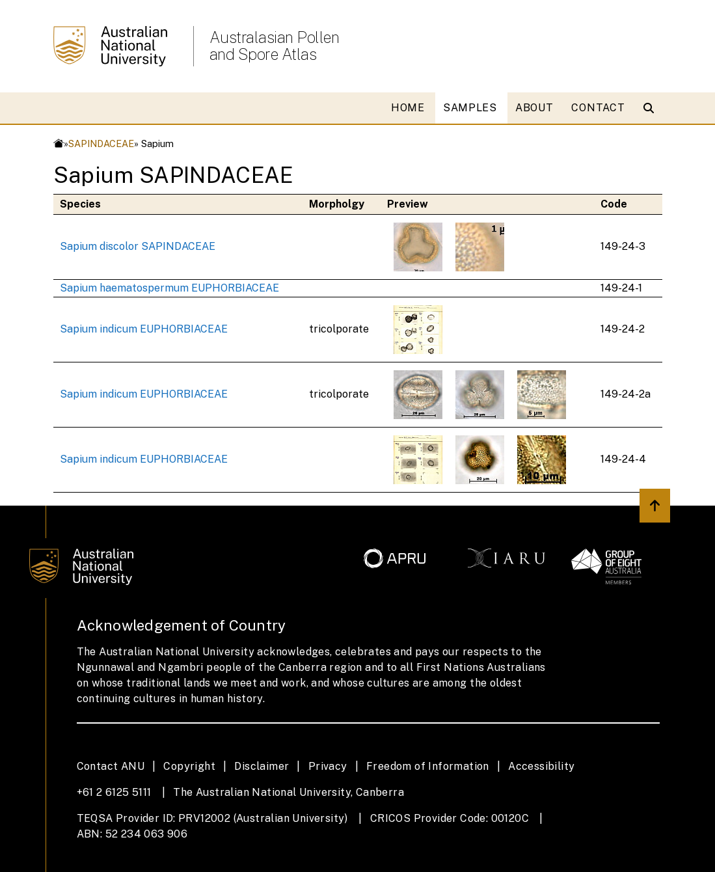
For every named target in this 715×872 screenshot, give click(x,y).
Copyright (189, 766)
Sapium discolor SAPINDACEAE (137, 246)
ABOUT (534, 108)
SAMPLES (470, 108)
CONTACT (598, 108)
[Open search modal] (651, 108)
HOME (408, 108)
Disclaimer (261, 766)
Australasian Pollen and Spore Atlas (274, 45)
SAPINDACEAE (101, 143)
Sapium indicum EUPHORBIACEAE (144, 329)
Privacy (327, 766)
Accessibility (541, 766)
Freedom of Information (427, 766)
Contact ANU (110, 766)
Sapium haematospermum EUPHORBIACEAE (169, 288)
